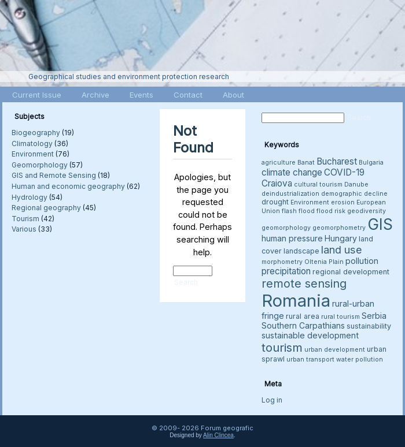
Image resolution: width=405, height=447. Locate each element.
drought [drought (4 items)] (275, 202)
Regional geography (46, 207)
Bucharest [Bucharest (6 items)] (336, 161)
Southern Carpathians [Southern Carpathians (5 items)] (303, 325)
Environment (33, 154)
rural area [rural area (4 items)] (302, 316)
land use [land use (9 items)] (341, 249)
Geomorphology (40, 165)
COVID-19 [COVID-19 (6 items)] (344, 172)
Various (24, 229)
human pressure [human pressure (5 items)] (292, 238)
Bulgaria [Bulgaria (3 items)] (371, 162)
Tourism (25, 218)
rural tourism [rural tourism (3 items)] (340, 317)
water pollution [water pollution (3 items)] (359, 359)
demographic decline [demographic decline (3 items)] (354, 194)
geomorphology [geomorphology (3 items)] (286, 228)
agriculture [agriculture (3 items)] (279, 162)
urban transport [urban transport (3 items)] (310, 359)
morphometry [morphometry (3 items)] (282, 262)
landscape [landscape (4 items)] (301, 251)
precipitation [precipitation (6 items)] (286, 271)
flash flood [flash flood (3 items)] (298, 211)
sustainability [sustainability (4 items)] (369, 326)
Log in (272, 400)
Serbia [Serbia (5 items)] (374, 316)
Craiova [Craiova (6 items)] (277, 183)
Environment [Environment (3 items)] (309, 202)
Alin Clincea (218, 435)
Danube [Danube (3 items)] (356, 184)
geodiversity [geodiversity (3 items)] (366, 211)
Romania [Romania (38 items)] (296, 300)
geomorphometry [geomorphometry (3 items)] (339, 228)
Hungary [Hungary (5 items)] (341, 238)
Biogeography (36, 132)
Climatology (32, 143)
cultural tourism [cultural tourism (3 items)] (318, 184)
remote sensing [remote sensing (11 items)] (304, 283)
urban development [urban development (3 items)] (334, 349)
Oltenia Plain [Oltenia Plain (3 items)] (324, 262)
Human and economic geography (68, 186)
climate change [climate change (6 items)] (292, 172)
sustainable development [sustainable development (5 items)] (310, 335)
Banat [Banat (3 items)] (306, 162)
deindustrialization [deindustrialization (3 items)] (290, 194)
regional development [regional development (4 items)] (350, 271)
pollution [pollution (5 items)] (361, 261)
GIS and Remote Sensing (54, 175)
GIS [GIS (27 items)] (380, 224)
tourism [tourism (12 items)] (282, 347)
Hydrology (29, 197)
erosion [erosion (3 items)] (343, 202)
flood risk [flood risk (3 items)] (330, 211)
